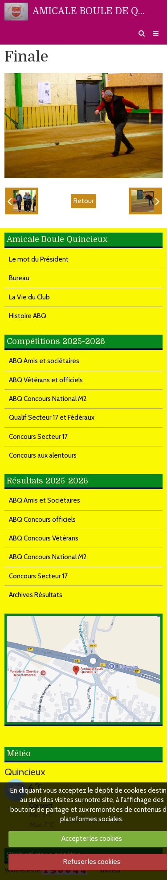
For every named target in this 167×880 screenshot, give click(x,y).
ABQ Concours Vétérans (43, 538)
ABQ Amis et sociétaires (44, 361)
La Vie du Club (29, 297)
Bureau (19, 278)
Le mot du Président (39, 259)
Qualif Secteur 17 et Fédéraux (51, 417)
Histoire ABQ (27, 316)
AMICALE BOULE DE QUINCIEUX (91, 11)
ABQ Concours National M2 (48, 399)
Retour (83, 201)
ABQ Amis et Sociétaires (44, 500)
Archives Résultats (35, 595)
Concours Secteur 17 (38, 437)
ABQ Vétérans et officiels (46, 380)
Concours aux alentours (43, 455)
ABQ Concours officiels (42, 520)
